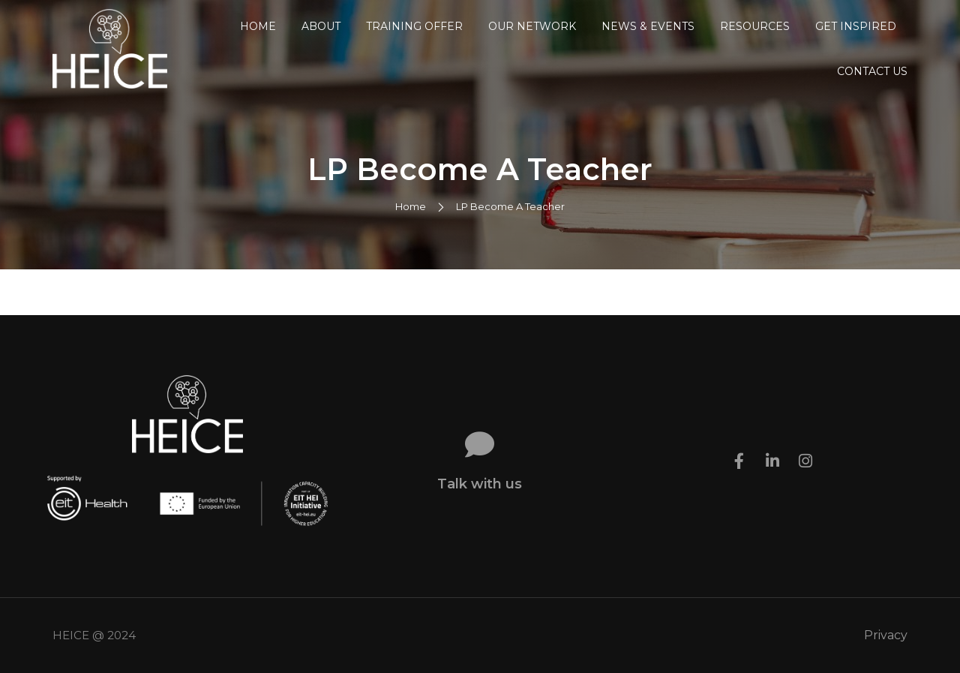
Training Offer (414, 26)
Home (258, 26)
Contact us (872, 71)
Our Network (532, 26)
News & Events (648, 26)
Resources (755, 26)
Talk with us (479, 484)
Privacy (886, 635)
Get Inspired (855, 26)
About (321, 26)
